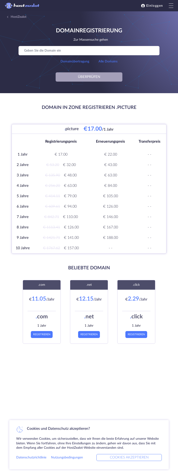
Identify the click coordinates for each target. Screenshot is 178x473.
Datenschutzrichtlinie (31, 457)
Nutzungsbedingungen (67, 457)
